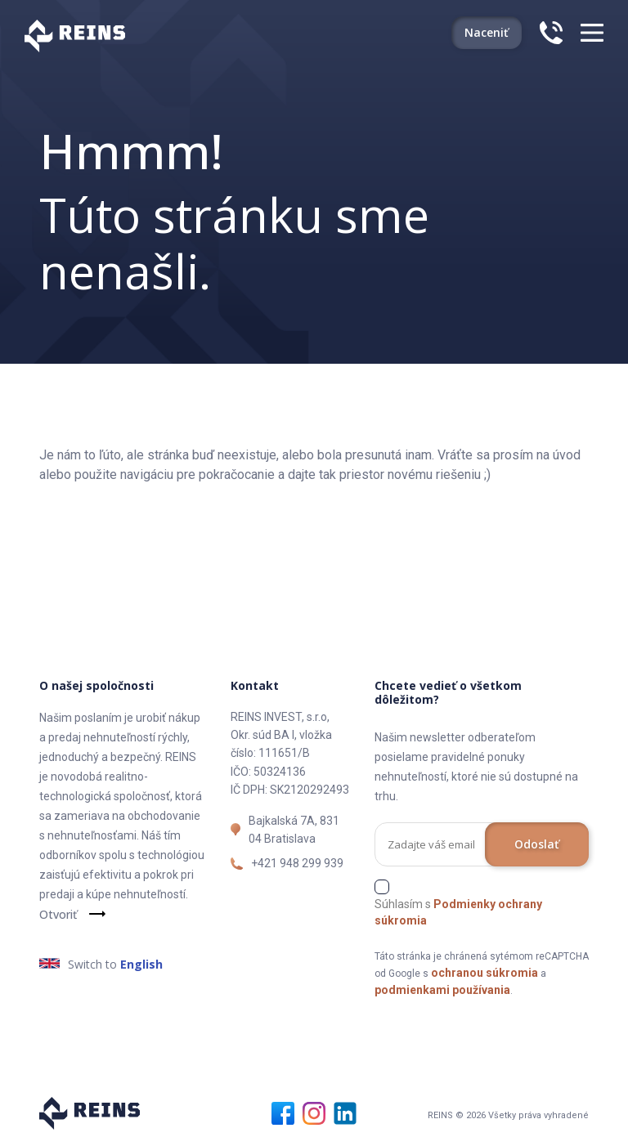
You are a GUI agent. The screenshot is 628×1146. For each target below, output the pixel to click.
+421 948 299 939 (297, 863)
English (141, 964)
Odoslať (536, 844)
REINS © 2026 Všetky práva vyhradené (508, 1115)
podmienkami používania (442, 989)
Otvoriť (58, 914)
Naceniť (486, 32)
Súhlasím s (458, 912)
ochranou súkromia (484, 972)
